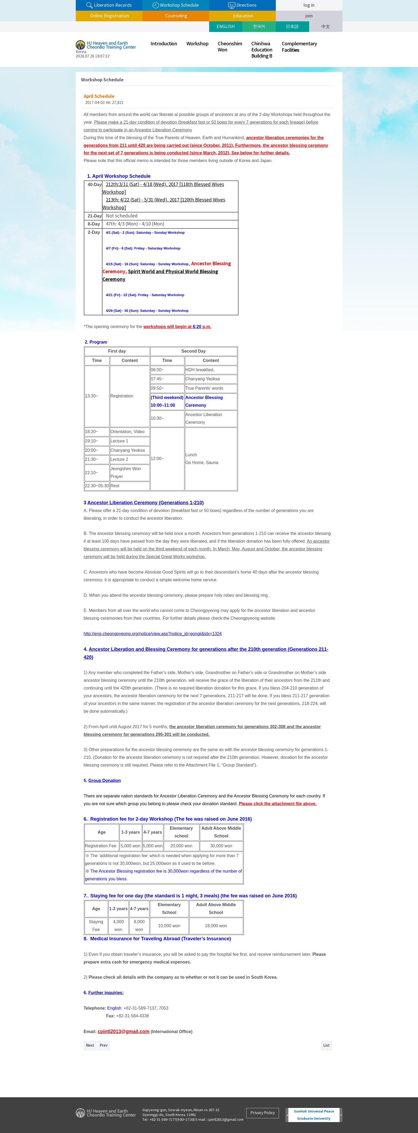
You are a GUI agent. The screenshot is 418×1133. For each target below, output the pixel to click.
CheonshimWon (230, 47)
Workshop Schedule (176, 5)
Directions (242, 5)
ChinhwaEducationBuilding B (261, 50)
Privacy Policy (262, 1113)
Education (242, 16)
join (309, 16)
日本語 (292, 26)
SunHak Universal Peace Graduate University (314, 1115)
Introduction (163, 44)
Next (90, 1045)
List (326, 1045)
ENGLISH (226, 26)
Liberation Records (109, 5)
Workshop (197, 44)
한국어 (259, 26)
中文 (325, 26)
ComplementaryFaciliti (299, 47)
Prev (104, 1045)
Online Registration (109, 16)
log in (309, 5)
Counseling (175, 16)
